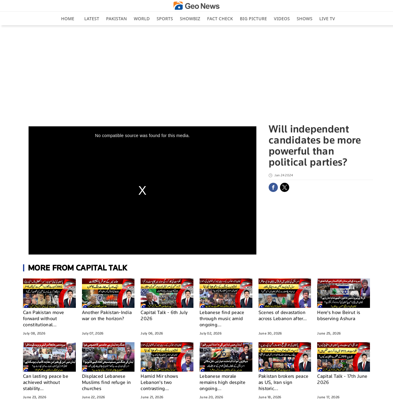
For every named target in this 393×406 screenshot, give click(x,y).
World (142, 18)
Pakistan (116, 18)
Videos (282, 18)
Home (67, 18)
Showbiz (190, 18)
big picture (253, 18)
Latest (91, 18)
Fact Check (220, 18)
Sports (165, 18)
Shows (304, 18)
